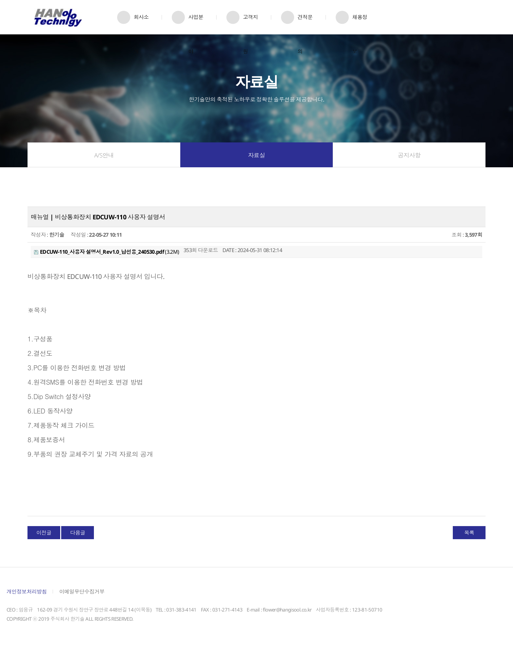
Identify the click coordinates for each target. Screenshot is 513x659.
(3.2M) (106, 260)
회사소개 (141, 23)
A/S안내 (104, 164)
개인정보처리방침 (27, 600)
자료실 (256, 164)
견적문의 (304, 23)
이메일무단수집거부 (81, 600)
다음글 (77, 541)
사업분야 (195, 23)
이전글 (43, 541)
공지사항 (409, 164)
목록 (469, 541)
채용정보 (359, 23)
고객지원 (250, 23)
